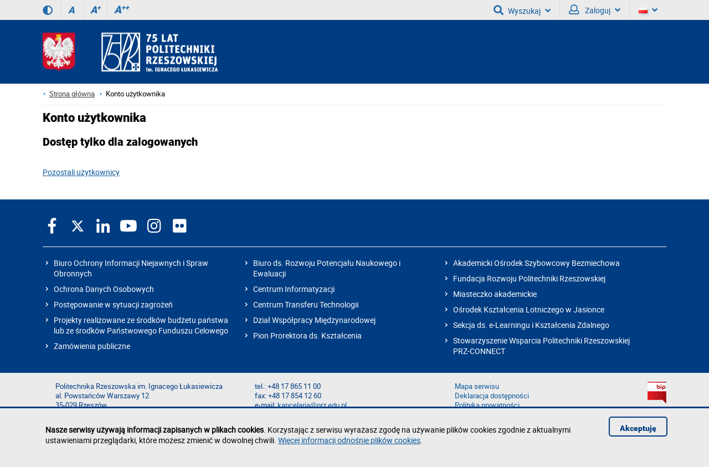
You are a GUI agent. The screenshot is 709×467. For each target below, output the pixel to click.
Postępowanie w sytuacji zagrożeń (113, 304)
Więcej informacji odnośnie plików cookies (349, 440)
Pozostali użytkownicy (81, 172)
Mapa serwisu (477, 386)
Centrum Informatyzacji (294, 289)
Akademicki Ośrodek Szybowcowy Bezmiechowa (536, 263)
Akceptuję (638, 428)
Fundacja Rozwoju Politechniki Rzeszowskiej (529, 278)
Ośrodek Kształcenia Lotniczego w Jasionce (528, 309)
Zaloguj (594, 10)
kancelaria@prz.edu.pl (312, 405)
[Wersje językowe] (648, 10)
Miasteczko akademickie (495, 294)
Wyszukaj (522, 10)
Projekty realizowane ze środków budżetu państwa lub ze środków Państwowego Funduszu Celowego (141, 325)
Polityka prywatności (487, 405)
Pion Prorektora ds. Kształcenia (307, 335)
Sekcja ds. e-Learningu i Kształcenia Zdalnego (531, 325)
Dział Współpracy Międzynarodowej (314, 320)
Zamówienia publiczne (92, 346)
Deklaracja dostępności (492, 396)
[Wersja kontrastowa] (47, 10)
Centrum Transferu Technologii (305, 304)
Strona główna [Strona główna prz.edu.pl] (72, 94)
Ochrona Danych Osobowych (104, 289)
